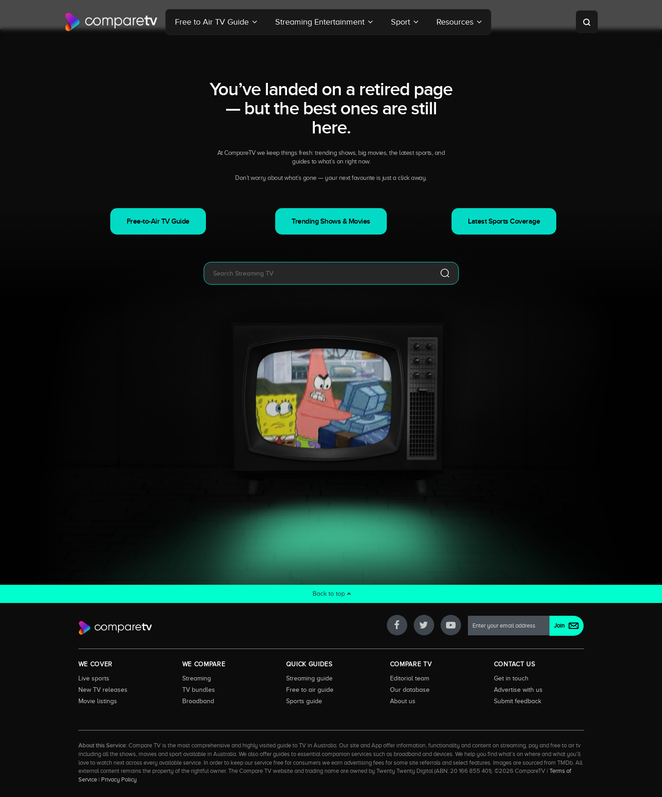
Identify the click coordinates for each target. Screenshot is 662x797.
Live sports (93, 678)
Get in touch (511, 678)
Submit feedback (517, 701)
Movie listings (97, 701)
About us (403, 701)
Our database (410, 689)
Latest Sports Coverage (504, 221)
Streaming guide (309, 678)
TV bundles (198, 689)
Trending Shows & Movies (331, 221)
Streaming (196, 678)
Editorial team (409, 678)
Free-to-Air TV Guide (158, 221)
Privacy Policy (119, 780)
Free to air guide (310, 689)
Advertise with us (518, 689)
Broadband (198, 701)
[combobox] (317, 273)
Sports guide (304, 701)
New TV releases (103, 689)
